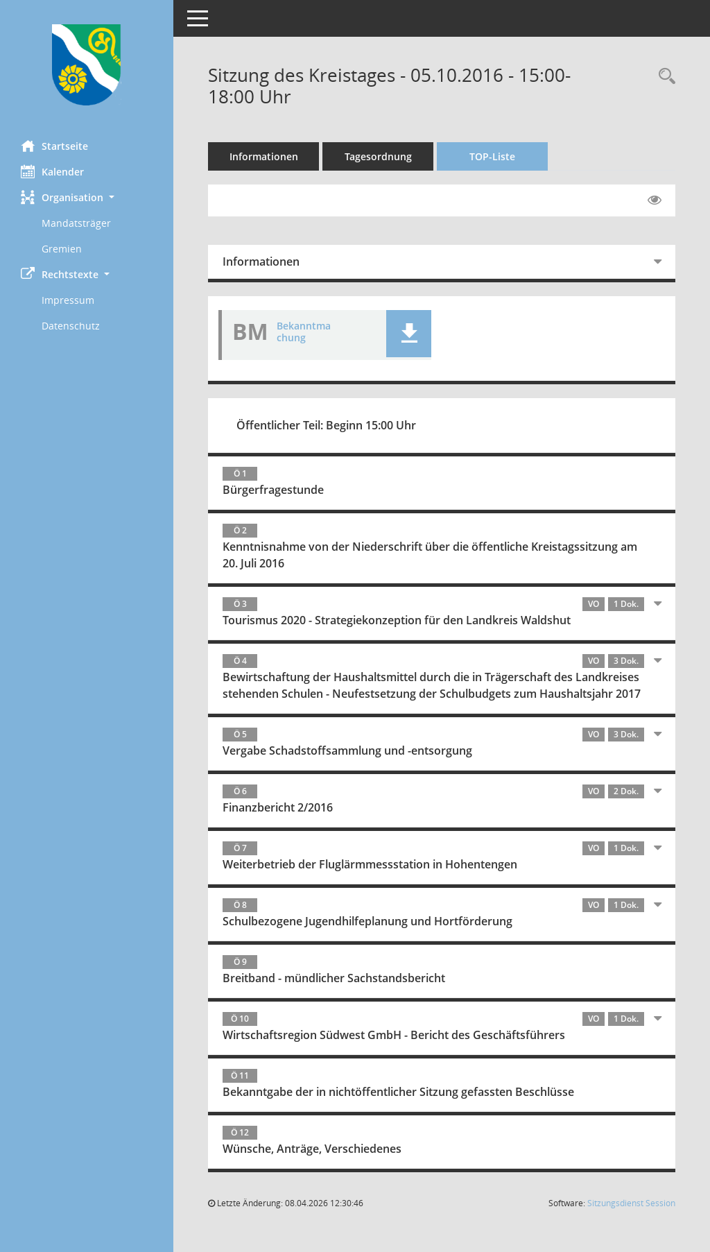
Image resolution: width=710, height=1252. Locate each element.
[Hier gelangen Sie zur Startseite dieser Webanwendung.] (86, 64)
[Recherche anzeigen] (663, 76)
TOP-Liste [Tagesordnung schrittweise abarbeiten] (492, 156)
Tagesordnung (378, 156)
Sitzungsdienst (631, 1203)
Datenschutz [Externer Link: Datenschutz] (71, 325)
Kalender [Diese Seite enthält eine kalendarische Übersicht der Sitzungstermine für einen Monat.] (52, 171)
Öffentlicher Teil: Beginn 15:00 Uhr (326, 425)
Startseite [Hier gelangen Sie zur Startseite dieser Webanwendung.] (54, 146)
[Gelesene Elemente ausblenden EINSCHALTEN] (654, 200)
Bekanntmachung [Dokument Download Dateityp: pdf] (304, 331)
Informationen (264, 156)
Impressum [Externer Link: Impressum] (68, 300)
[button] (86, 197)
